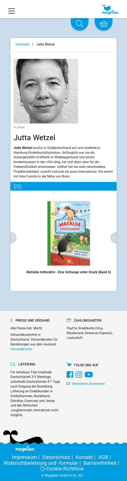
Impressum (27, 457)
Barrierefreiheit (102, 463)
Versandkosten (21, 349)
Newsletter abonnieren (88, 384)
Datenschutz (59, 457)
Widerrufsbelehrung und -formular (43, 463)
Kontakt (87, 457)
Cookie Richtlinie (62, 469)
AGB (105, 457)
